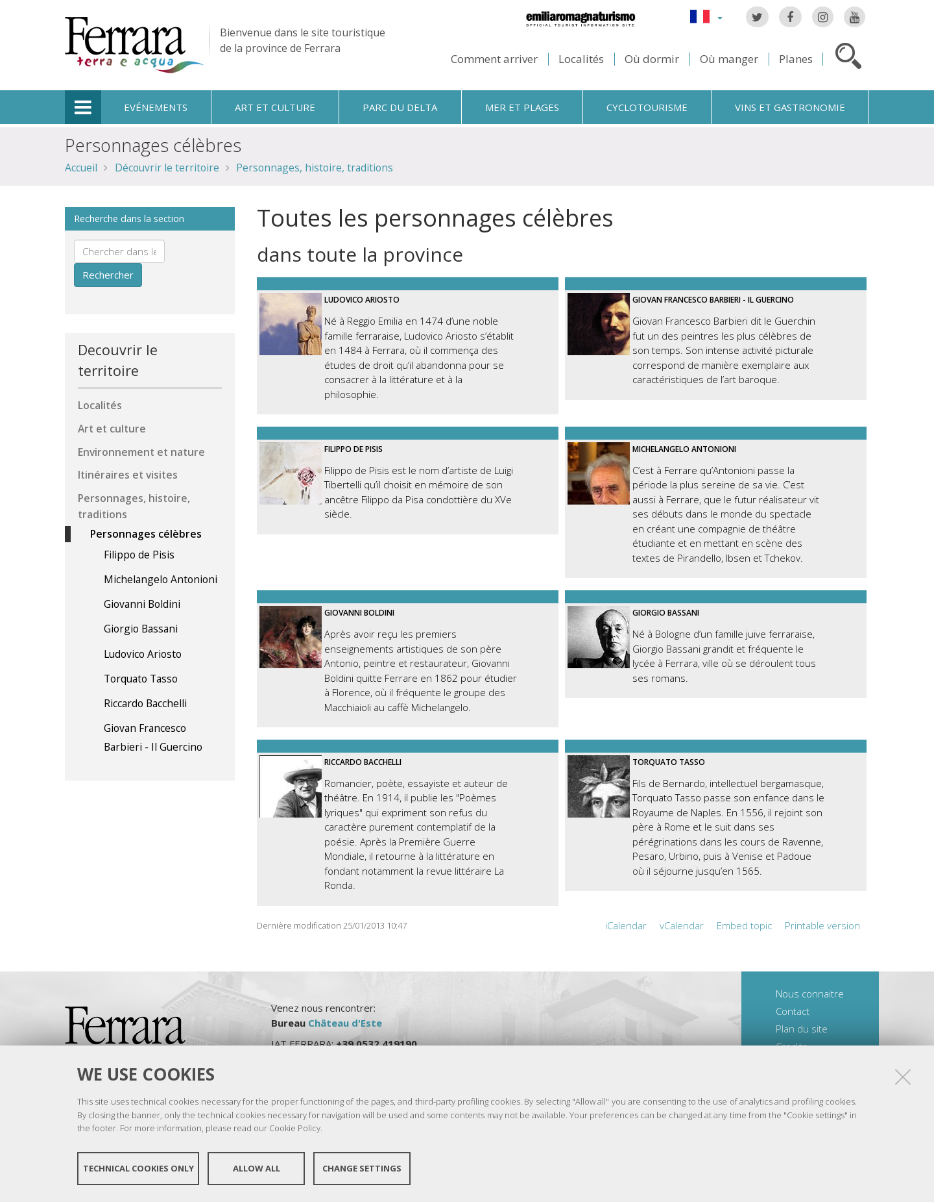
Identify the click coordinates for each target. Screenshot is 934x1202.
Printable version (822, 925)
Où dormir (652, 58)
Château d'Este (345, 1022)
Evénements (155, 107)
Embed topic (744, 925)
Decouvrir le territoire (118, 360)
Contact (792, 1011)
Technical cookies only (138, 1168)
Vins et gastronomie (790, 107)
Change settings (361, 1168)
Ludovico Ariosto (362, 299)
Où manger (729, 58)
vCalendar (682, 925)
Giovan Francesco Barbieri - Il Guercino (713, 299)
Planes (796, 58)
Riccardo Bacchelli (362, 762)
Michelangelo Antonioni (684, 449)
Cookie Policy (294, 1128)
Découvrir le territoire (167, 167)
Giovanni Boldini (359, 612)
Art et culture (275, 107)
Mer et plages (522, 107)
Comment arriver (494, 58)
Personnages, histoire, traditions (314, 167)
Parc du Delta (400, 107)
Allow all (256, 1168)
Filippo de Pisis (353, 449)
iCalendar (626, 925)
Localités (581, 58)
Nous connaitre (810, 993)
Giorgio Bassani (665, 612)
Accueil (81, 167)
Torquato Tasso (668, 762)
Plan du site (802, 1028)
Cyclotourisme (647, 107)
